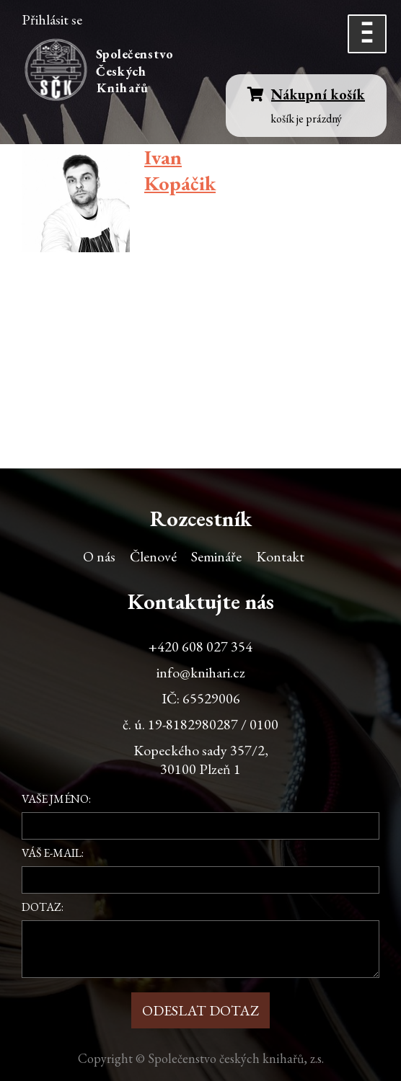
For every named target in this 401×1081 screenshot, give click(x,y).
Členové (153, 556)
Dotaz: (42, 907)
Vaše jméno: (56, 798)
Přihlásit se (52, 19)
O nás (99, 556)
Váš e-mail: (53, 852)
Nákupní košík (306, 94)
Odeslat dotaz (200, 1010)
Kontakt (280, 556)
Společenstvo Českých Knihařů (136, 71)
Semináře (216, 556)
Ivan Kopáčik (180, 170)
